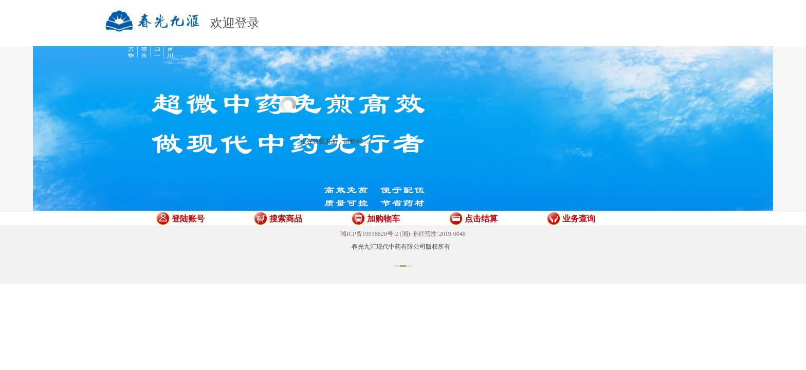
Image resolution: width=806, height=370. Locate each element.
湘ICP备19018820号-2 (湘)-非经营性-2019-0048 (403, 233)
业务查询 (578, 218)
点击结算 (481, 218)
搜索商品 (285, 218)
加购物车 (383, 218)
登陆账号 (188, 218)
